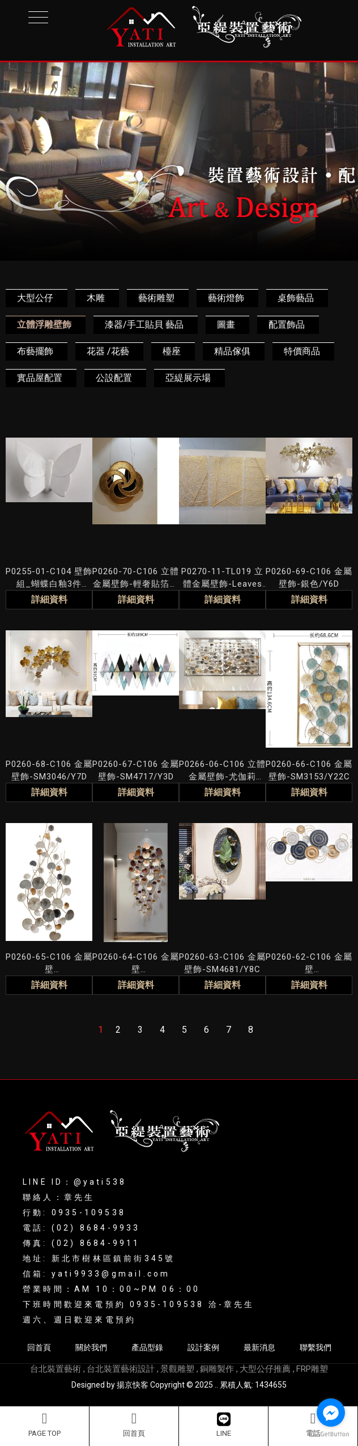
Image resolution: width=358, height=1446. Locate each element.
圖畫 (226, 324)
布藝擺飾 (35, 351)
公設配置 (114, 377)
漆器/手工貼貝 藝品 (144, 324)
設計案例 (203, 1347)
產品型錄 (147, 1347)
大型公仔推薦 (265, 1369)
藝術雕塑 (156, 297)
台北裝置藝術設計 (121, 1369)
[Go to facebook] (331, 1412)
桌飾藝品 (296, 297)
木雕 (96, 297)
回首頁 (134, 1424)
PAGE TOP (44, 1424)
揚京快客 (132, 1384)
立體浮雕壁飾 (44, 324)
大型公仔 (35, 297)
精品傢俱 (232, 351)
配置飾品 (286, 324)
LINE (223, 1424)
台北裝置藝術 (55, 1369)
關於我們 (91, 1347)
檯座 (172, 351)
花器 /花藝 (108, 351)
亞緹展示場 (188, 377)
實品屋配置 (39, 377)
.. (216, 1384)
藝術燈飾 (226, 297)
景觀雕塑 (177, 1369)
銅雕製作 (217, 1369)
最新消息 (259, 1347)
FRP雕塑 (312, 1369)
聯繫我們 (315, 1347)
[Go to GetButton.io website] (331, 1434)
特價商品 (302, 351)
